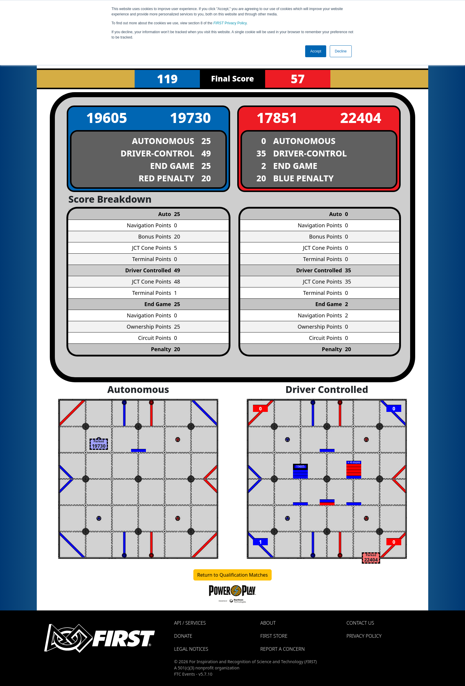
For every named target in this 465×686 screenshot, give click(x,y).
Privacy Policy (230, 23)
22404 (360, 117)
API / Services (190, 623)
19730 (190, 117)
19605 (106, 117)
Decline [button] (341, 51)
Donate (183, 636)
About (268, 623)
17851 (277, 117)
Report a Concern (282, 649)
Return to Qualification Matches (232, 575)
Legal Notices (191, 649)
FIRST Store (274, 636)
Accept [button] (315, 51)
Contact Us (360, 623)
